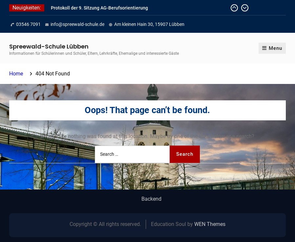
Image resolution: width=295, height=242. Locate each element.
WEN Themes (209, 224)
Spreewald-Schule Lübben (49, 46)
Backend (151, 199)
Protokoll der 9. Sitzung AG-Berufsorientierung (99, 7)
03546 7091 (28, 24)
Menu (272, 48)
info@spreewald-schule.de (77, 24)
